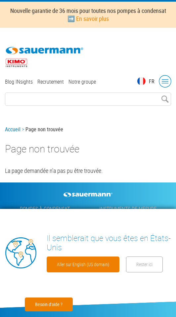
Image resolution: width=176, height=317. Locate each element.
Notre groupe (82, 81)
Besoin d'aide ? (49, 304)
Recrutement (50, 81)
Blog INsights (19, 81)
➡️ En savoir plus (88, 18)
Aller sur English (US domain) (83, 264)
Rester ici (144, 264)
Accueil (13, 129)
